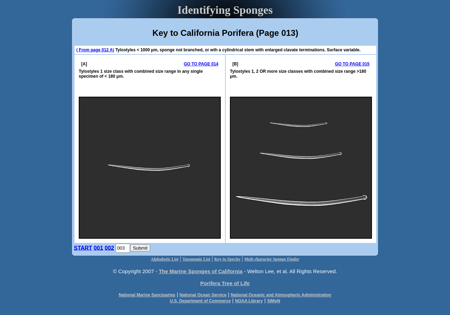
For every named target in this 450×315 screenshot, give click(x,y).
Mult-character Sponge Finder (271, 259)
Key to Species (227, 259)
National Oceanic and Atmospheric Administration (281, 294)
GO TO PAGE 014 (201, 64)
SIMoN (273, 300)
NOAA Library (249, 300)
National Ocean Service (203, 294)
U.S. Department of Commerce (200, 300)
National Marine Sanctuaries (147, 294)
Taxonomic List (196, 259)
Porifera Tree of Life (225, 283)
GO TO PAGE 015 (352, 64)
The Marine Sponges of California (200, 271)
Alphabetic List (165, 259)
